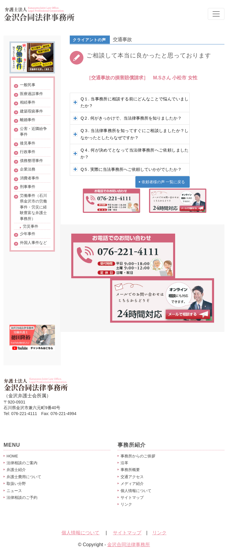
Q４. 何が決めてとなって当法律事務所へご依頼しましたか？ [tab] (131, 153)
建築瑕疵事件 (31, 111)
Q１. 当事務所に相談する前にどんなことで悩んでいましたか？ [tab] (131, 102)
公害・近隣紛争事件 (33, 131)
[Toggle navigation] (216, 14)
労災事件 (30, 226)
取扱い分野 (16, 483)
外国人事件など (33, 242)
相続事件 (27, 102)
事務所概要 (130, 469)
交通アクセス (132, 477)
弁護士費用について (24, 477)
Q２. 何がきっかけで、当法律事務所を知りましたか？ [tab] (127, 118)
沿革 (124, 463)
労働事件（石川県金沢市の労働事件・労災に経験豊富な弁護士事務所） (33, 207)
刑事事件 (27, 186)
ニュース (14, 490)
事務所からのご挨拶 (138, 456)
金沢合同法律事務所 (128, 544)
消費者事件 (29, 178)
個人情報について (136, 490)
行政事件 (27, 151)
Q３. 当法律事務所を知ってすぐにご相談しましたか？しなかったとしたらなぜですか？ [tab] (131, 134)
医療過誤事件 (31, 93)
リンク (126, 504)
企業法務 (27, 169)
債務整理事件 (31, 160)
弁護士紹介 (16, 469)
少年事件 (27, 234)
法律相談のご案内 (22, 463)
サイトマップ (132, 497)
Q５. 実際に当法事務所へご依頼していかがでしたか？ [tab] (127, 169)
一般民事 (27, 85)
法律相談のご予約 (22, 497)
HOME (12, 456)
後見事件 (27, 143)
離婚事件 (27, 120)
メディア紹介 (132, 483)
